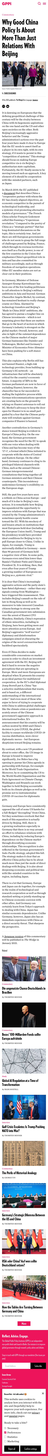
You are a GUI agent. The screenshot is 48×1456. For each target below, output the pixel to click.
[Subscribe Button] (38, 1366)
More (24, 1323)
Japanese (35, 100)
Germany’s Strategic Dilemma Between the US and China (23, 1217)
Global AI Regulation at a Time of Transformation (20, 1082)
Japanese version (13, 936)
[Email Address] (16, 1366)
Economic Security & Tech (9, 1379)
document (9, 193)
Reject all (11, 1448)
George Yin (9, 1178)
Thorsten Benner (10, 93)
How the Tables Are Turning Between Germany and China (22, 1309)
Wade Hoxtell (11, 1089)
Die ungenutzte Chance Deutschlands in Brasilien (23, 990)
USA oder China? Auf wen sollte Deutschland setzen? (19, 1263)
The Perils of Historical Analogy (19, 1173)
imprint (13, 1415)
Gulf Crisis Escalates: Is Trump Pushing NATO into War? (23, 1129)
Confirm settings (30, 1448)
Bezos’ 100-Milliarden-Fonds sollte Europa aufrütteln (21, 1036)
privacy (36, 1412)
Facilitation (5, 1382)
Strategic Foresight (7, 1386)
